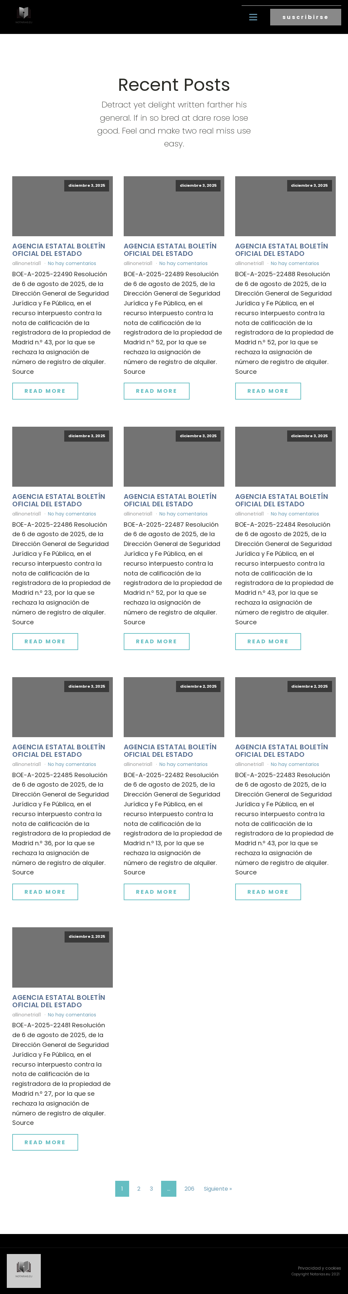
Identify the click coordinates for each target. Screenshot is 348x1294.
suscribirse (305, 17)
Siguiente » (218, 1189)
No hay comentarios (72, 263)
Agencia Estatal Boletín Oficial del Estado (58, 249)
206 (189, 1189)
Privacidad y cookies (319, 1268)
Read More (45, 391)
